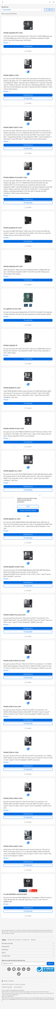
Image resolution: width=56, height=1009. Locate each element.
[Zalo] (28, 969)
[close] (40, 495)
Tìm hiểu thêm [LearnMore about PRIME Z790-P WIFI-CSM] (28, 817)
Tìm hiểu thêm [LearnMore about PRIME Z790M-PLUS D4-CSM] (28, 632)
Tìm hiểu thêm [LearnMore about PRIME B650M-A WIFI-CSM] (28, 586)
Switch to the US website (28, 510)
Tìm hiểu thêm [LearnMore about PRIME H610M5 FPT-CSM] (28, 46)
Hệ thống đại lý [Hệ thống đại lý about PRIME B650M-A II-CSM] (28, 486)
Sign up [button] (50, 963)
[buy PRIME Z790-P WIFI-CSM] (12, 798)
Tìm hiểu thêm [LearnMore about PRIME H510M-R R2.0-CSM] (28, 442)
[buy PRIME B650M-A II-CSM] (12, 471)
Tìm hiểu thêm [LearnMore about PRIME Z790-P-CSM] (28, 769)
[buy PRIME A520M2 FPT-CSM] (13, 266)
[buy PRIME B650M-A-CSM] (11, 519)
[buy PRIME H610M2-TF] (10, 345)
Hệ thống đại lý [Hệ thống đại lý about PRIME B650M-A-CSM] (28, 534)
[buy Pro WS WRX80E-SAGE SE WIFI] (15, 894)
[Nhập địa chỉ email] (24, 963)
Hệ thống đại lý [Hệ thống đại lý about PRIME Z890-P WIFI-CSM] (28, 145)
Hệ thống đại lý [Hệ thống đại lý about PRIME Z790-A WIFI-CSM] (28, 862)
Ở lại (28, 506)
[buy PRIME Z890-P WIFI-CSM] (13, 127)
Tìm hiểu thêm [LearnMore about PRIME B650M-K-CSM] (28, 403)
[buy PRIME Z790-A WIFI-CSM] (12, 846)
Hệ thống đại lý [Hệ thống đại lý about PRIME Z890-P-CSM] (28, 95)
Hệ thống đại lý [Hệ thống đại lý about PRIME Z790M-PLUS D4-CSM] (28, 628)
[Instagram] (19, 969)
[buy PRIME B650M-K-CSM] (11, 388)
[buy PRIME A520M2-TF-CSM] (12, 228)
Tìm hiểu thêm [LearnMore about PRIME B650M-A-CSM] (28, 538)
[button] (2, 2)
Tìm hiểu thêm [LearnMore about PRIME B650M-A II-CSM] (28, 490)
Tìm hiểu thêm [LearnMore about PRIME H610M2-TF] (28, 359)
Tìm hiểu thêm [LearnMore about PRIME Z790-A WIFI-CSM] (28, 865)
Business (33, 940)
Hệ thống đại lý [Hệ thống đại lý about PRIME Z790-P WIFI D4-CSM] (28, 674)
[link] (28, 2)
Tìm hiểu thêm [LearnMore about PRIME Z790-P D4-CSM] (28, 723)
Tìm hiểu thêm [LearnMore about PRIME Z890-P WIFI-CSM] (28, 148)
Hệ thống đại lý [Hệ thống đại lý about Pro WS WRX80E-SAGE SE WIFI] (28, 908)
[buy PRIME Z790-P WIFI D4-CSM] (14, 661)
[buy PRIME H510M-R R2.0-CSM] (13, 428)
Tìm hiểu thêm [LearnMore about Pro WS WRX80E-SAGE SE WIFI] (28, 911)
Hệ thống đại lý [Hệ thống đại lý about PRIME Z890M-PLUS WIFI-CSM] (28, 199)
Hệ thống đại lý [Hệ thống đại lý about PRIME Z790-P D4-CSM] (28, 720)
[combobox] (22, 9)
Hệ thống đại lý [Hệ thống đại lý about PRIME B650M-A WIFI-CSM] (28, 582)
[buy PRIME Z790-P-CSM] (11, 752)
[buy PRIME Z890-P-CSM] (11, 75)
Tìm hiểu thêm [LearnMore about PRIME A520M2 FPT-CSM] (28, 280)
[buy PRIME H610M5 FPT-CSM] (13, 33)
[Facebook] (9, 969)
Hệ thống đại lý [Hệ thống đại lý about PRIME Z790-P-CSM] (28, 766)
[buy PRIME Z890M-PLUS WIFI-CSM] (15, 177)
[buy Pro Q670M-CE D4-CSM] (12, 309)
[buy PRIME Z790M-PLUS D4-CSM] (14, 615)
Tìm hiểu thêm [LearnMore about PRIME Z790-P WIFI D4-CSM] (28, 677)
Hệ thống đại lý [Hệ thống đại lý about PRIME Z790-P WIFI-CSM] (28, 814)
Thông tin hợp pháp (7, 987)
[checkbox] (28, 51)
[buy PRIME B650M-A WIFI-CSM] (13, 567)
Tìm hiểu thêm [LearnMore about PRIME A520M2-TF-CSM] (28, 241)
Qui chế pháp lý (18, 987)
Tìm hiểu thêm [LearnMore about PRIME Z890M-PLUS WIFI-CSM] (28, 203)
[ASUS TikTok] (19, 974)
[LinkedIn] (23, 969)
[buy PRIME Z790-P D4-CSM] (12, 707)
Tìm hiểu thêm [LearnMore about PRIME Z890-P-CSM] (28, 98)
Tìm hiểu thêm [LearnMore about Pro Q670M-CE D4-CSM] (28, 320)
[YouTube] (14, 969)
